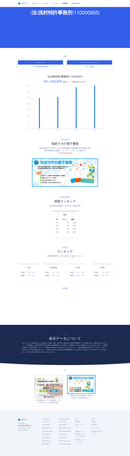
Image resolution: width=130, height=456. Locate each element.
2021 (59, 226)
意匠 (43, 67)
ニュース (55, 3)
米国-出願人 (62, 421)
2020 (59, 223)
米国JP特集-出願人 (65, 428)
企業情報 (65, 3)
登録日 (92, 67)
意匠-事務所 (46, 438)
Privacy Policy (95, 428)
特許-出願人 (46, 421)
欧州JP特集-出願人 (65, 441)
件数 (65, 56)
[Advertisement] (65, 31)
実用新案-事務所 (47, 431)
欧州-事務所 (62, 438)
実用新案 (39, 67)
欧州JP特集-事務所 (65, 444)
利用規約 (94, 425)
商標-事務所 (46, 444)
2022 (59, 229)
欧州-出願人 (62, 434)
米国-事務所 (62, 425)
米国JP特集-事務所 (65, 431)
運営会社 (94, 421)
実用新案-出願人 (47, 428)
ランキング (35, 3)
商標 (47, 67)
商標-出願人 (46, 441)
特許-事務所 (46, 425)
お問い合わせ (76, 3)
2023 (59, 232)
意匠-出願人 (46, 434)
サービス (45, 3)
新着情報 (78, 421)
